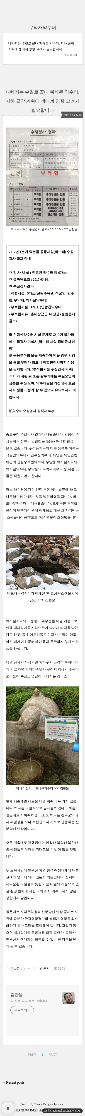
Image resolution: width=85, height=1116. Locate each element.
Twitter (33, 1109)
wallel (61, 1104)
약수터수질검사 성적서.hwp (31, 411)
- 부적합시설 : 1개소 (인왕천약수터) (36, 307)
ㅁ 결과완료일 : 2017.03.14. (29, 279)
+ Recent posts (13, 1082)
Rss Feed (19, 1109)
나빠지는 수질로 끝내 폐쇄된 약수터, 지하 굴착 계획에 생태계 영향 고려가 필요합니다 (41, 46)
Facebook (44, 1109)
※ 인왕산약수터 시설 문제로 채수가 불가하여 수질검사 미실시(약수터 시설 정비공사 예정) (42, 341)
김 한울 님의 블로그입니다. (29, 1001)
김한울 (16, 994)
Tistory (38, 1104)
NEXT (53, 1054)
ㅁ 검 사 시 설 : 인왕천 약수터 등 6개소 (38, 272)
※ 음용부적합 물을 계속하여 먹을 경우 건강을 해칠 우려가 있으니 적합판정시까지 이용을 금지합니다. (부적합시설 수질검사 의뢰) (42, 362)
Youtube (55, 1109)
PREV (32, 1054)
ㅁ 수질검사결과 (21, 286)
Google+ (65, 1109)
